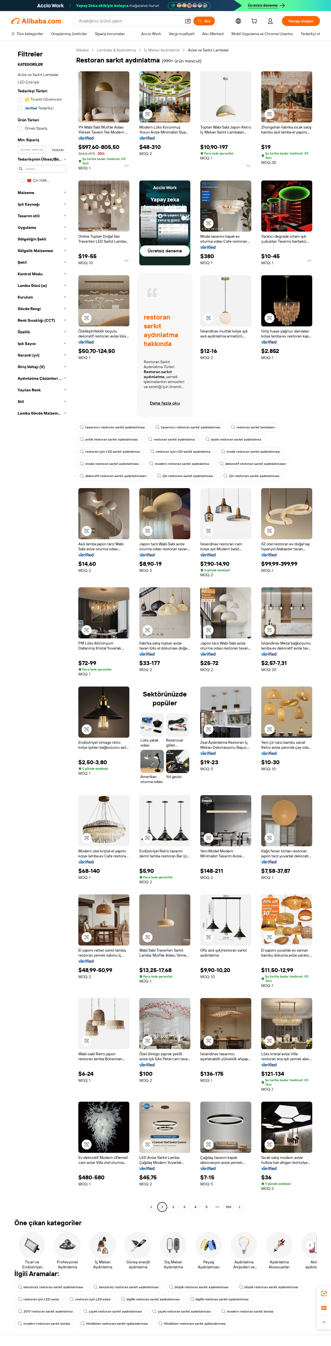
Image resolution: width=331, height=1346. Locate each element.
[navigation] (42, 629)
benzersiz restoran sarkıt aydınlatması (50, 1287)
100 (228, 1207)
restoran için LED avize (38, 1299)
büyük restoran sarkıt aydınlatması (198, 1287)
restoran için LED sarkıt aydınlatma (110, 451)
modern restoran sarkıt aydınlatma (179, 464)
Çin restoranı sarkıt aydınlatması (185, 476)
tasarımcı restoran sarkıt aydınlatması (112, 427)
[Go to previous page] (151, 1207)
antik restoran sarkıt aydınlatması (109, 439)
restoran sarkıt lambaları (253, 427)
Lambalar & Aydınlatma (116, 50)
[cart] (255, 22)
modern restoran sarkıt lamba (247, 1311)
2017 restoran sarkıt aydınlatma (45, 1311)
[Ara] (204, 21)
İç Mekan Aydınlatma (162, 50)
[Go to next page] (239, 1207)
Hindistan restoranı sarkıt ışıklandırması (114, 1323)
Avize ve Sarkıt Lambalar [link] (208, 50)
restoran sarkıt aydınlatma (171, 439)
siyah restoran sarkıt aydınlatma (233, 439)
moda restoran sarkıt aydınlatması (250, 451)
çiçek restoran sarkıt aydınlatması (112, 1311)
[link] (324, 1293)
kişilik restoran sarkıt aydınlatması (150, 1299)
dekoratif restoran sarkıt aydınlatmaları (253, 464)
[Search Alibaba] (129, 21)
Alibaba (82, 50)
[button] (188, 21)
